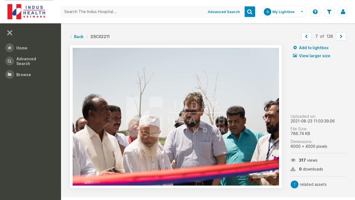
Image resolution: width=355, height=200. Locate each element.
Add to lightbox (311, 47)
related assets (309, 184)
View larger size (311, 55)
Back (78, 36)
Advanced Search (224, 11)
